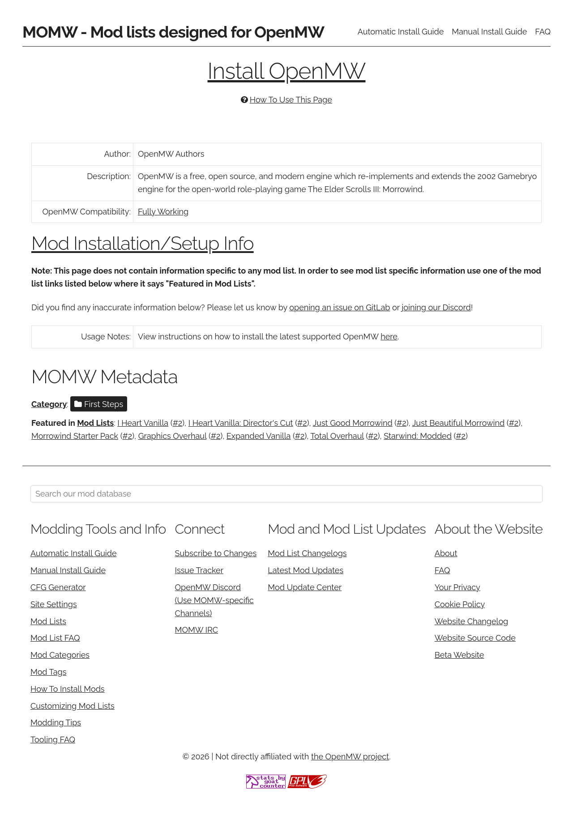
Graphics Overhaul (172, 436)
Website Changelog (472, 621)
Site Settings (53, 604)
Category (49, 404)
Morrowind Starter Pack (74, 436)
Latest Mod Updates (305, 570)
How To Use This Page (291, 99)
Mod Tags (48, 672)
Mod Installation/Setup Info (142, 243)
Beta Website (459, 655)
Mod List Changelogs (307, 553)
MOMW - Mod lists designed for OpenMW (173, 31)
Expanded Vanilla (259, 436)
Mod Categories (60, 655)
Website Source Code (475, 638)
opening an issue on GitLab (339, 307)
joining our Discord (436, 307)
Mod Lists (95, 423)
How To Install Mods (67, 689)
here (389, 336)
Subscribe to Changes (216, 553)
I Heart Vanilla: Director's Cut (240, 423)
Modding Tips (55, 722)
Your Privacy (457, 587)
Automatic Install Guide (401, 31)
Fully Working (163, 211)
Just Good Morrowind (353, 423)
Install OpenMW (287, 71)
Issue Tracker (199, 570)
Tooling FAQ (52, 739)
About (446, 553)
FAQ (543, 31)
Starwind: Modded (418, 436)
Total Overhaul (336, 436)
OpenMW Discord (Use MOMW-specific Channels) (214, 600)
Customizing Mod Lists (72, 706)
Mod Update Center (305, 587)
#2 (178, 423)
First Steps (98, 404)
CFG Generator (58, 587)
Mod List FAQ (55, 638)
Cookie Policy (460, 604)
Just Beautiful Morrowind (458, 423)
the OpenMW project (350, 756)
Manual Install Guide (489, 31)
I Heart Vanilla (142, 423)
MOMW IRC (196, 629)
